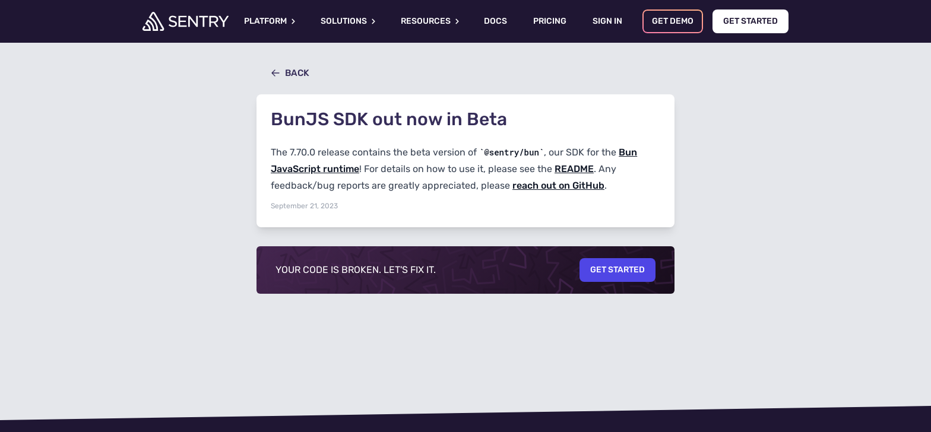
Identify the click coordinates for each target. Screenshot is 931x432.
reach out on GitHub (558, 185)
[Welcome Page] (185, 21)
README (574, 168)
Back (290, 73)
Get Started (617, 270)
